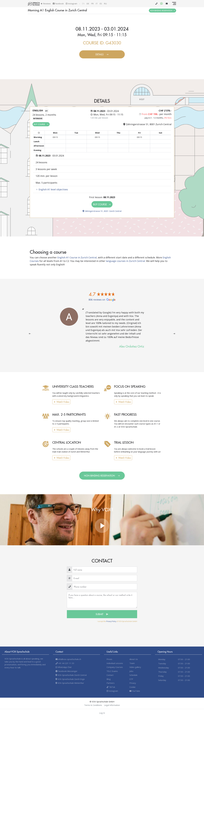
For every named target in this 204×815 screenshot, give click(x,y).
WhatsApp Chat (64, 667)
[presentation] (30, 333)
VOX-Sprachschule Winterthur (70, 683)
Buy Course (41, 124)
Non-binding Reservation (162, 10)
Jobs (131, 671)
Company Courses (115, 667)
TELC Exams (112, 671)
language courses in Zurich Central (125, 261)
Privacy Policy (111, 621)
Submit (102, 614)
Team (132, 663)
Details (102, 54)
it (97, 3)
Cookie (132, 687)
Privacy (132, 683)
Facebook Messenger (66, 671)
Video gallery (135, 667)
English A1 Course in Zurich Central (77, 257)
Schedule (133, 675)
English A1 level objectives (52, 189)
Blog (109, 679)
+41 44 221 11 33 (65, 663)
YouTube (134, 691)
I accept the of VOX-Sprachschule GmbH (117, 621)
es (101, 3)
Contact (110, 675)
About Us (133, 659)
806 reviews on (102, 299)
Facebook (58, 3)
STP (131, 679)
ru (105, 3)
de (88, 3)
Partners (110, 683)
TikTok (111, 687)
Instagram (71, 3)
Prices (109, 659)
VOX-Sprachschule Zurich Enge (70, 679)
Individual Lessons (115, 663)
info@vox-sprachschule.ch (68, 659)
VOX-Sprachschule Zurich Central (71, 675)
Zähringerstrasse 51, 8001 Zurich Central (102, 211)
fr (92, 3)
